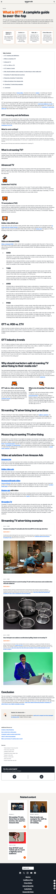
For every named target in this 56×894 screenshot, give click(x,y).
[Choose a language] (28, 868)
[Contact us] (21, 32)
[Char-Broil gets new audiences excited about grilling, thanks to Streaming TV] (6, 641)
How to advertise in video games (8, 732)
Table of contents (7, 53)
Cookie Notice (28, 889)
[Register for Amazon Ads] (18, 712)
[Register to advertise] (8, 33)
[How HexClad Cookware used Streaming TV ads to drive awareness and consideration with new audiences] (6, 586)
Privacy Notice (28, 883)
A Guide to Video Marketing (7, 729)
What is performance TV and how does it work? (12, 738)
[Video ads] (34, 32)
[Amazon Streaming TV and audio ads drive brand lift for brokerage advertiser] (6, 532)
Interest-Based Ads (28, 886)
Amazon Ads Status (28, 892)
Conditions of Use (28, 880)
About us (28, 877)
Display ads (5, 490)
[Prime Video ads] (47, 32)
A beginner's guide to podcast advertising (10, 734)
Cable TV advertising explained (8, 736)
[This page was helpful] (41, 777)
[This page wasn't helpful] (14, 777)
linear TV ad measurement (8, 443)
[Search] (54, 1)
